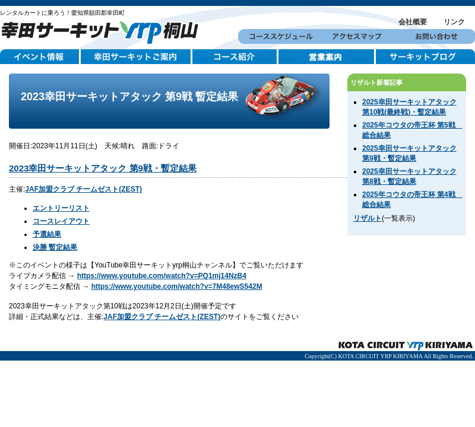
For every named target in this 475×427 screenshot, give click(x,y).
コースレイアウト (61, 221)
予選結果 (47, 234)
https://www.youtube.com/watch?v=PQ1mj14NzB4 (161, 276)
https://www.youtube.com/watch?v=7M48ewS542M (176, 286)
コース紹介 (235, 57)
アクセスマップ (356, 36)
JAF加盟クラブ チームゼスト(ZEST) (83, 189)
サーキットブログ (425, 57)
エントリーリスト (61, 208)
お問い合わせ (435, 36)
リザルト (367, 218)
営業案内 (327, 57)
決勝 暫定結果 (55, 247)
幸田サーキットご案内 (136, 57)
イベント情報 (40, 57)
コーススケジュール (277, 36)
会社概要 (412, 22)
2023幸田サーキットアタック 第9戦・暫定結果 (103, 168)
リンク (454, 22)
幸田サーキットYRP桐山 (104, 30)
